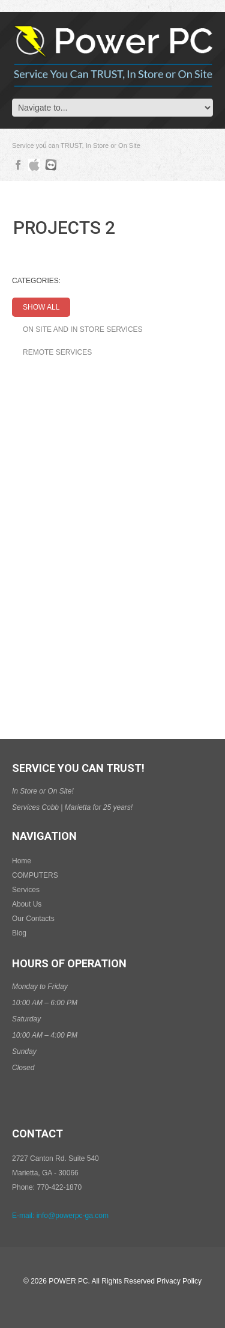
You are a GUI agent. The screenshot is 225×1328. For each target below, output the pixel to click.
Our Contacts (33, 918)
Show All (41, 307)
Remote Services (57, 352)
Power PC (68, 1281)
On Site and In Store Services (83, 329)
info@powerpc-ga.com (73, 1215)
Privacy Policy (179, 1281)
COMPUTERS (35, 875)
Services (26, 890)
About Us (26, 904)
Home (21, 861)
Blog (19, 933)
